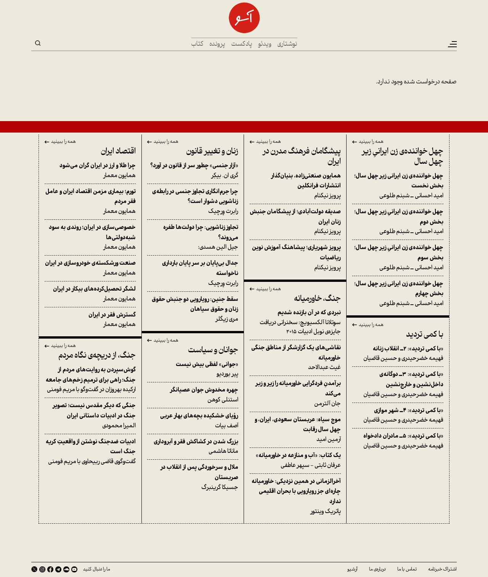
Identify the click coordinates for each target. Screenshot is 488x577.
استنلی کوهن (192, 394)
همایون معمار (90, 170)
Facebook (50, 569)
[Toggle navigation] (452, 44)
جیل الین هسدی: (192, 237)
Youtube (74, 569)
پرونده (217, 44)
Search (37, 43)
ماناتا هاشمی (192, 446)
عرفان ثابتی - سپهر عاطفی (295, 460)
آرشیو (352, 569)
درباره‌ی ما (377, 569)
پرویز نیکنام (295, 185)
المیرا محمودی (90, 415)
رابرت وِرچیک (192, 201)
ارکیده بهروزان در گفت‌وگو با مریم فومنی (90, 379)
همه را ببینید (371, 142)
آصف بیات (192, 420)
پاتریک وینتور (295, 496)
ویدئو (264, 44)
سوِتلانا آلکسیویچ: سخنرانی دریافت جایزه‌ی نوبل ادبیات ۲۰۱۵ (295, 322)
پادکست (241, 44)
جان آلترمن (295, 393)
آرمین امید (295, 429)
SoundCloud (66, 569)
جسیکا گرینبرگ (192, 477)
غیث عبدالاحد (295, 357)
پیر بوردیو (192, 369)
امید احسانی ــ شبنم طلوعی (397, 185)
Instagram (42, 569)
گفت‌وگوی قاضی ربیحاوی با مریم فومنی (90, 451)
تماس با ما (407, 569)
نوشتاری (287, 44)
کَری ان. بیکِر (192, 170)
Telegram (58, 569)
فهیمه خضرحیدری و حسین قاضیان (397, 353)
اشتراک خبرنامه (442, 569)
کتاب (197, 44)
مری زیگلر (192, 309)
